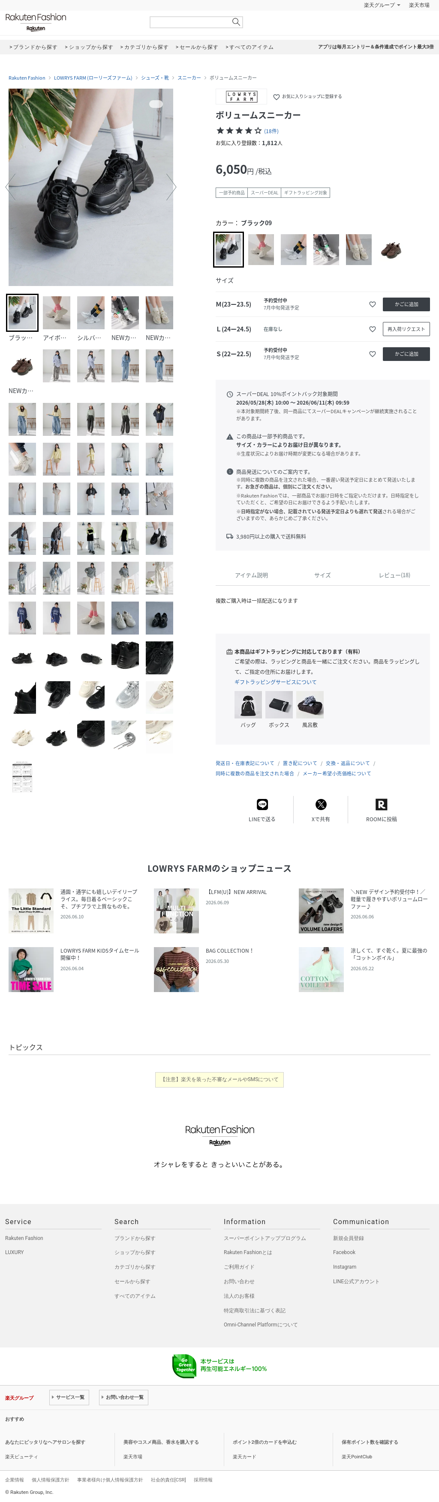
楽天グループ (379, 5)
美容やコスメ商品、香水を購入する (161, 1442)
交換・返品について (348, 763)
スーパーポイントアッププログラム (265, 1238)
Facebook (344, 1252)
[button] (10, 187)
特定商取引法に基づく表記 (255, 1311)
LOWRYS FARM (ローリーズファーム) (93, 78)
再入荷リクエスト (406, 329)
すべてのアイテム (135, 1296)
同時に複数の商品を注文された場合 (255, 773)
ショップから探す (135, 1252)
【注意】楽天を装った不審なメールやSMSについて (219, 1079)
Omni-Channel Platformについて (261, 1325)
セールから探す (132, 1281)
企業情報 (14, 1480)
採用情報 (203, 1480)
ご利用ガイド (239, 1267)
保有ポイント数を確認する (370, 1442)
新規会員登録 (348, 1238)
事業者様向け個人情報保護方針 (110, 1480)
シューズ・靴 (155, 78)
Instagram (344, 1267)
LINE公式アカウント (356, 1281)
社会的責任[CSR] (168, 1480)
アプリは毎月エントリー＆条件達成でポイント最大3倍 (376, 47)
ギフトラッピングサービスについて (276, 682)
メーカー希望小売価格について (337, 773)
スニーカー (189, 78)
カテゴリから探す (135, 1267)
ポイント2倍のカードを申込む (265, 1442)
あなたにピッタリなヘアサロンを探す (45, 1442)
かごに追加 (406, 304)
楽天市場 (419, 5)
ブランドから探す (135, 1238)
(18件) (271, 131)
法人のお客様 (239, 1296)
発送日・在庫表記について (245, 763)
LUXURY (14, 1252)
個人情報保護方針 (50, 1480)
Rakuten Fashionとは (248, 1252)
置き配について (300, 763)
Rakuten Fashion (71, 22)
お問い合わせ (239, 1281)
